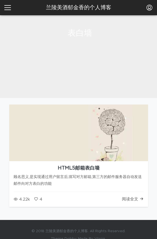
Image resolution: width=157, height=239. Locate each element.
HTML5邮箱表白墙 (79, 168)
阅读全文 (133, 199)
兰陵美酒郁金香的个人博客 (78, 7)
